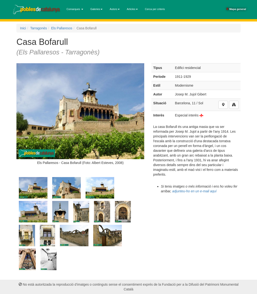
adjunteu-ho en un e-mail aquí (194, 191)
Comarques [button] (75, 9)
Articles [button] (132, 9)
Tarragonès (38, 28)
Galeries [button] (96, 9)
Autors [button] (115, 9)
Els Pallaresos (61, 28)
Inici (23, 28)
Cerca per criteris (155, 9)
